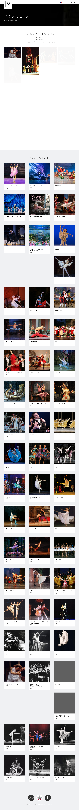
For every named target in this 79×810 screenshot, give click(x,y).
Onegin (57, 341)
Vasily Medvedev (10, 20)
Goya (7, 310)
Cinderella (34, 466)
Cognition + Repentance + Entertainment (36, 685)
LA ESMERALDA (60, 217)
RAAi (52, 804)
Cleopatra (34, 310)
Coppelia (58, 372)
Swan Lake (59, 559)
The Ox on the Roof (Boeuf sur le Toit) (62, 716)
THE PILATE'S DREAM (37, 185)
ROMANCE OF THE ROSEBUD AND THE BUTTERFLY (36, 249)
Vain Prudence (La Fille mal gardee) (64, 591)
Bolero (57, 684)
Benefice (9, 777)
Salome (33, 653)
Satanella (59, 746)
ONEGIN (8, 248)
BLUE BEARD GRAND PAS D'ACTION (63, 248)
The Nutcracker (12, 403)
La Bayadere (34, 341)
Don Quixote (59, 310)
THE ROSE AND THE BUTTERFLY (12, 186)
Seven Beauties (60, 497)
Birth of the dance (37, 777)
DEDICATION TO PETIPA (14, 217)
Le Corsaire (10, 341)
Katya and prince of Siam (13, 466)
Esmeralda (59, 279)
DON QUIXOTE (59, 185)
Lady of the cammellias (15, 372)
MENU (73, 2)
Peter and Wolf (61, 777)
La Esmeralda (60, 403)
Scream (8, 746)
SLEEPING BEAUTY (36, 217)
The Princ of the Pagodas (36, 747)
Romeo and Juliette (13, 684)
